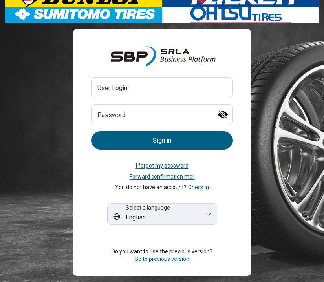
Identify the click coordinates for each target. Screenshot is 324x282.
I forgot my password (162, 166)
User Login (112, 88)
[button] (162, 140)
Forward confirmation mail (162, 177)
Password (111, 115)
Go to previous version (162, 259)
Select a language (148, 207)
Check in (198, 187)
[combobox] (162, 214)
